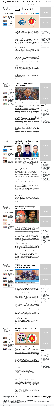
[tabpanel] (45, 39)
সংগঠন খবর (6, 7)
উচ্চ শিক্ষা (16, 4)
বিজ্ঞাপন (46, 396)
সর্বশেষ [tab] (42, 29)
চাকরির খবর (37, 4)
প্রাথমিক (25, 4)
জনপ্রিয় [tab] (45, 29)
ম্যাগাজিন (28, 1)
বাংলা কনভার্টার (45, 1)
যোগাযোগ (49, 396)
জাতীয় (12, 4)
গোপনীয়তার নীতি (29, 396)
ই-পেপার (24, 1)
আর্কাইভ (33, 1)
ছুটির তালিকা (46, 397)
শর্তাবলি (32, 396)
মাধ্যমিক (28, 4)
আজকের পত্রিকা (19, 1)
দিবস (50, 397)
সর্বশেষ (41, 4)
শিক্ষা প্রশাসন (20, 4)
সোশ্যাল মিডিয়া (38, 1)
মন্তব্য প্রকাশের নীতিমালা (37, 396)
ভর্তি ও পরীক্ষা (32, 4)
